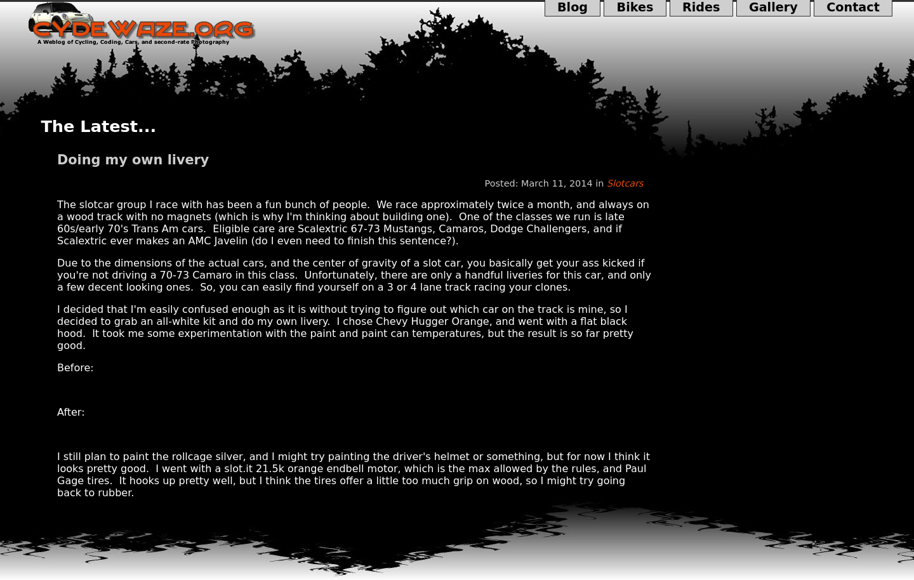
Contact (853, 8)
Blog (573, 8)
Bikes (635, 8)
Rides (701, 8)
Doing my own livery (133, 160)
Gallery (773, 8)
